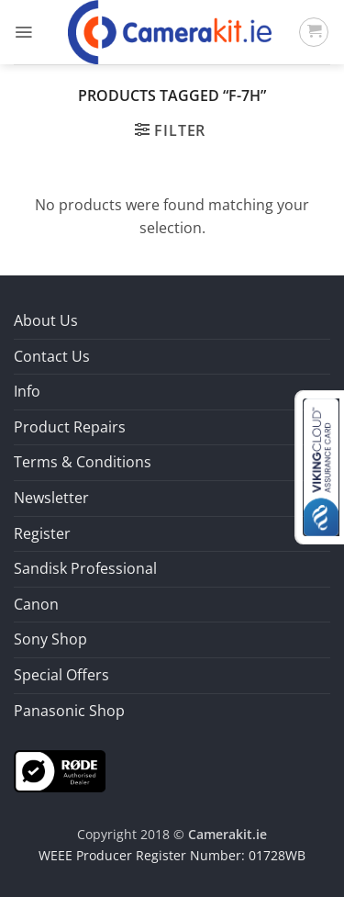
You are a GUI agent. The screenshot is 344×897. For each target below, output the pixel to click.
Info (27, 391)
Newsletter (51, 498)
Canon (36, 604)
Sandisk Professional (85, 568)
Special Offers (61, 675)
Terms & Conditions (82, 462)
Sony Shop (50, 639)
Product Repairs (70, 427)
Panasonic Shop (69, 711)
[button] (23, 32)
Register (42, 533)
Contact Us (52, 356)
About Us (46, 320)
